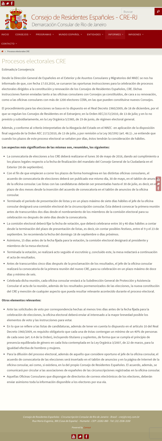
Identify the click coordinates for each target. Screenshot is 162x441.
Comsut (87, 427)
